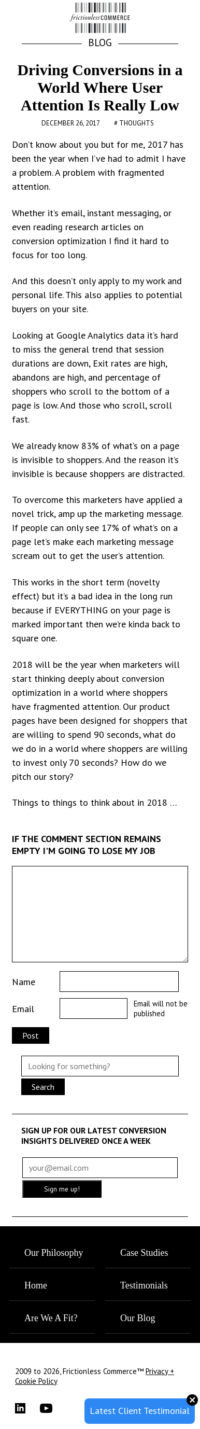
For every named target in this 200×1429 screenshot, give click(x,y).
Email (23, 1009)
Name (23, 982)
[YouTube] (52, 1408)
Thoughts (136, 123)
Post (30, 1035)
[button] (175, 18)
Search (43, 1087)
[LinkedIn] (27, 1408)
